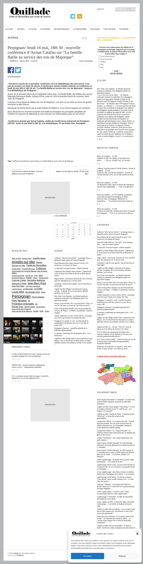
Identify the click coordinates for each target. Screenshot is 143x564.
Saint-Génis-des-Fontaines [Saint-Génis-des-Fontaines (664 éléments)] (21, 309)
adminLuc (14, 61)
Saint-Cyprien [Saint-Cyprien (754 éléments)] (29, 307)
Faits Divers (109, 29)
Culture (32, 29)
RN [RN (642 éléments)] (36, 304)
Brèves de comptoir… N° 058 (107, 183)
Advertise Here (50, 197)
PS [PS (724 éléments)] (29, 301)
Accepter (87, 556)
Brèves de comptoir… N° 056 (107, 209)
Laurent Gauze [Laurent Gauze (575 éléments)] (17, 289)
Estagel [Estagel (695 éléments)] (29, 278)
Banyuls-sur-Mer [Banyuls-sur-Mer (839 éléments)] (18, 265)
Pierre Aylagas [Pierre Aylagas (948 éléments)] (38, 297)
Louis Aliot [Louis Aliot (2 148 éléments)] (18, 291)
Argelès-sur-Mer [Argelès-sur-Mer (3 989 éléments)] (23, 262)
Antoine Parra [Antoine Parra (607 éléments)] (27, 258)
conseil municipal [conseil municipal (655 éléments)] (18, 275)
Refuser (122, 556)
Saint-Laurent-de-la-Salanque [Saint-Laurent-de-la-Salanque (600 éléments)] (22, 311)
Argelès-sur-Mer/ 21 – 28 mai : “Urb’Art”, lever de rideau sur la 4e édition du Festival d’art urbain (114, 328)
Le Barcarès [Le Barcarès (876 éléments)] (28, 289)
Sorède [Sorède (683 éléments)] (35, 311)
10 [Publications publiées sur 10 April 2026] (79, 229)
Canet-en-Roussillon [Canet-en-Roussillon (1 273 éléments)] (36, 265)
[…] (98, 139)
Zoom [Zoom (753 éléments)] (47, 311)
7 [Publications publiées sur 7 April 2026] (62, 229)
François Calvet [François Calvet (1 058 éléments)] (19, 280)
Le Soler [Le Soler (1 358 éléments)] (38, 288)
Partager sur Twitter (18, 70)
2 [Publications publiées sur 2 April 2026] (73, 227)
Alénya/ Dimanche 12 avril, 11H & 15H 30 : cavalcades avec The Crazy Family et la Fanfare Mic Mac (116, 296)
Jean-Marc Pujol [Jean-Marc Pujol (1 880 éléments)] (37, 283)
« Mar (73, 238)
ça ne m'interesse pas (108, 56)
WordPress (20, 555)
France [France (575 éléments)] (35, 278)
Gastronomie (80, 29)
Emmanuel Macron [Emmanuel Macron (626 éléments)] (18, 278)
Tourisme (123, 29)
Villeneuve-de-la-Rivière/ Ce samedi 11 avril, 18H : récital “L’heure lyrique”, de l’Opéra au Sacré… (114, 348)
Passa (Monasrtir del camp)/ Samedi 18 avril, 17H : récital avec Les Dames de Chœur (114, 238)
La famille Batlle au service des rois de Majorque (56, 161)
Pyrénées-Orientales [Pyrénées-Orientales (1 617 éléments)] (23, 303)
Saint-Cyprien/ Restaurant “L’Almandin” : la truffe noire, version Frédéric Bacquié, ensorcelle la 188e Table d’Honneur (116, 402)
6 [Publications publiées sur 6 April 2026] (57, 229)
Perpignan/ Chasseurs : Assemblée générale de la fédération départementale (113, 308)
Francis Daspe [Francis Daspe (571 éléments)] (43, 278)
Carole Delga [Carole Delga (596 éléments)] (16, 269)
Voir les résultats (116, 73)
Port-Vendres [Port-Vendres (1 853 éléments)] (19, 300)
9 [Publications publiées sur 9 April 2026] (73, 229)
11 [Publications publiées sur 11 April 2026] (84, 229)
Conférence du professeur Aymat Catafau (26, 161)
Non (102, 65)
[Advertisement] (50, 132)
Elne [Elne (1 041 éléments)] (41, 275)
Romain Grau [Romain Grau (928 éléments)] (17, 307)
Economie (45, 29)
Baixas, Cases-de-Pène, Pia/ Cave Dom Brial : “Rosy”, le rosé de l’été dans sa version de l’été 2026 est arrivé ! (116, 284)
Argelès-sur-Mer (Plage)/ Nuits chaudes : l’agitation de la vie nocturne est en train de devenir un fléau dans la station (115, 253)
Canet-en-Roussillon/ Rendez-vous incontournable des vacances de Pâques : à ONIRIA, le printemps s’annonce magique (116, 290)
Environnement (62, 29)
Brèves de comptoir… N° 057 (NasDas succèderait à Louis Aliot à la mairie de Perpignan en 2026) (114, 196)
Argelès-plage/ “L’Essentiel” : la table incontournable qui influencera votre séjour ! (115, 498)
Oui (102, 67)
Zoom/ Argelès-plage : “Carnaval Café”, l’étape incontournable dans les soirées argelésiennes (113, 493)
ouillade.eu (17, 553)
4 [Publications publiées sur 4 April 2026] (84, 227)
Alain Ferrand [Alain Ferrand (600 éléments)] (16, 258)
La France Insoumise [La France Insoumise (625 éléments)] (33, 286)
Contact (100, 9)
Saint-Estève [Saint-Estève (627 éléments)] (40, 307)
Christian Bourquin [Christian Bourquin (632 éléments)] (28, 269)
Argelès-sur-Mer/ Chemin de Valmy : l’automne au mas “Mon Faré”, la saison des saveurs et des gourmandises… (115, 416)
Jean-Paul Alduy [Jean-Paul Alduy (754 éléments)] (18, 286)
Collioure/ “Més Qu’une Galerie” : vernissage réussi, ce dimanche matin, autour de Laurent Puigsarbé (115, 233)
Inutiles (103, 62)
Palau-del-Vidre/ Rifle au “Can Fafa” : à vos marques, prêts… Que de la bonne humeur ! (115, 243)
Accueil (9, 29)
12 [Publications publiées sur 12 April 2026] (90, 229)
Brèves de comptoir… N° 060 (107, 156)
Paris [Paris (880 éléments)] (43, 292)
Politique (95, 29)
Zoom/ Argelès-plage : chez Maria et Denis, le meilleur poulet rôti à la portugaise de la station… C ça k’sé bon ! (116, 473)
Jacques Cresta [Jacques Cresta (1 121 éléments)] (19, 283)
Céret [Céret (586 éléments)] (35, 275)
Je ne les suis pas (106, 59)
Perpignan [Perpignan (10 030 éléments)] (21, 296)
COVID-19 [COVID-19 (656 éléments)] (29, 275)
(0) (101, 139)
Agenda (21, 29)
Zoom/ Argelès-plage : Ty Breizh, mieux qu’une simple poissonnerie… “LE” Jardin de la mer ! (115, 461)
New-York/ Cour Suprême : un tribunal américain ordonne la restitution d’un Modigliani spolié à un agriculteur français (113, 91)
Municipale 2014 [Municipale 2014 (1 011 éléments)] (32, 292)
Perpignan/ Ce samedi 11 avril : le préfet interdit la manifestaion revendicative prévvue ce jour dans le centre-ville (114, 302)
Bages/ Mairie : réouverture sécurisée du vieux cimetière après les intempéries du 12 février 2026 (116, 259)
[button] (137, 533)
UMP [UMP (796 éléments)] (41, 311)
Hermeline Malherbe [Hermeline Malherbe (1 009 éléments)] (36, 280)
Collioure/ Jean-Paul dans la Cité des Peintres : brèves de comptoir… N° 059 (116, 169)
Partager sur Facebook (11, 70)
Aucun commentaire (86, 61)
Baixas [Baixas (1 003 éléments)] (39, 262)
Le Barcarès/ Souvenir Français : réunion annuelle (114, 247)
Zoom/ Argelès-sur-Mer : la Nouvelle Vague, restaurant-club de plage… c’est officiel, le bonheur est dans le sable (116, 504)
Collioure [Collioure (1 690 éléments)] (41, 268)
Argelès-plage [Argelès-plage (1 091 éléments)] (39, 258)
